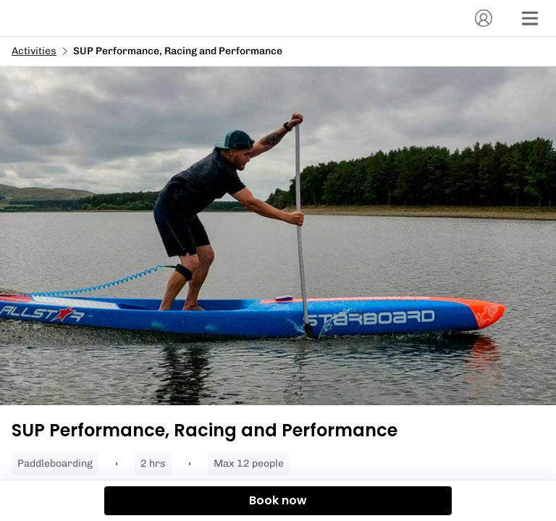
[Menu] (529, 18)
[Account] (483, 18)
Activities (34, 51)
